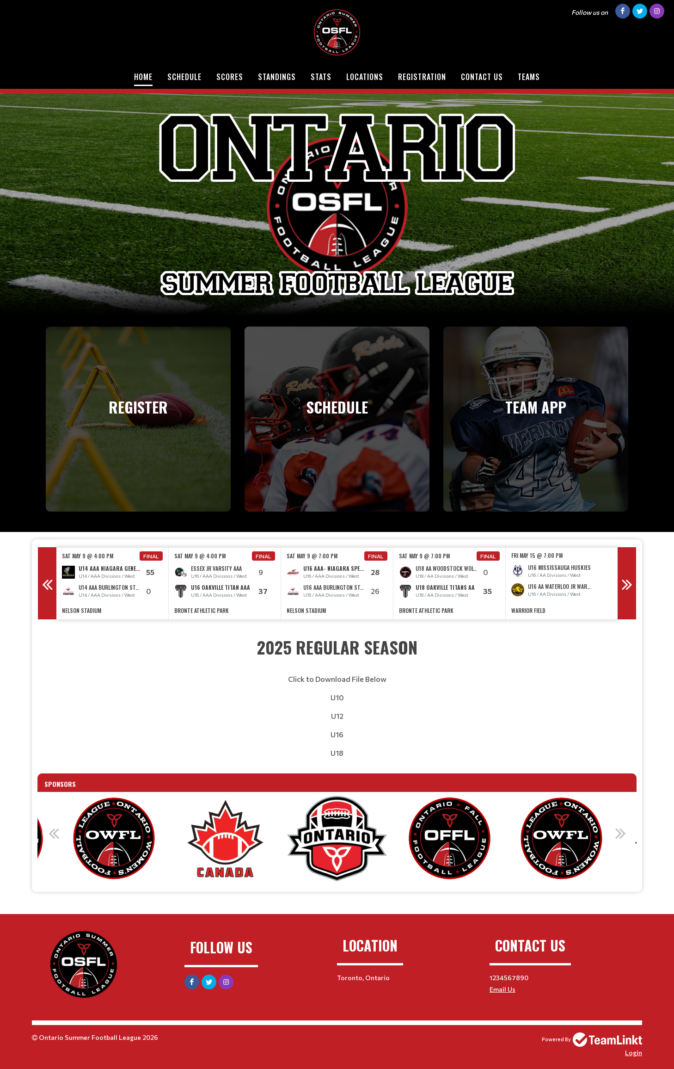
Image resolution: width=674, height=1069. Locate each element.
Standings (277, 76)
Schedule (184, 76)
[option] (112, 583)
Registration (422, 76)
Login (633, 1053)
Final (151, 556)
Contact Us (482, 76)
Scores (229, 76)
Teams (529, 76)
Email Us (502, 989)
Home (143, 76)
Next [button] (627, 583)
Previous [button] (47, 583)
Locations (364, 76)
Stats (321, 76)
